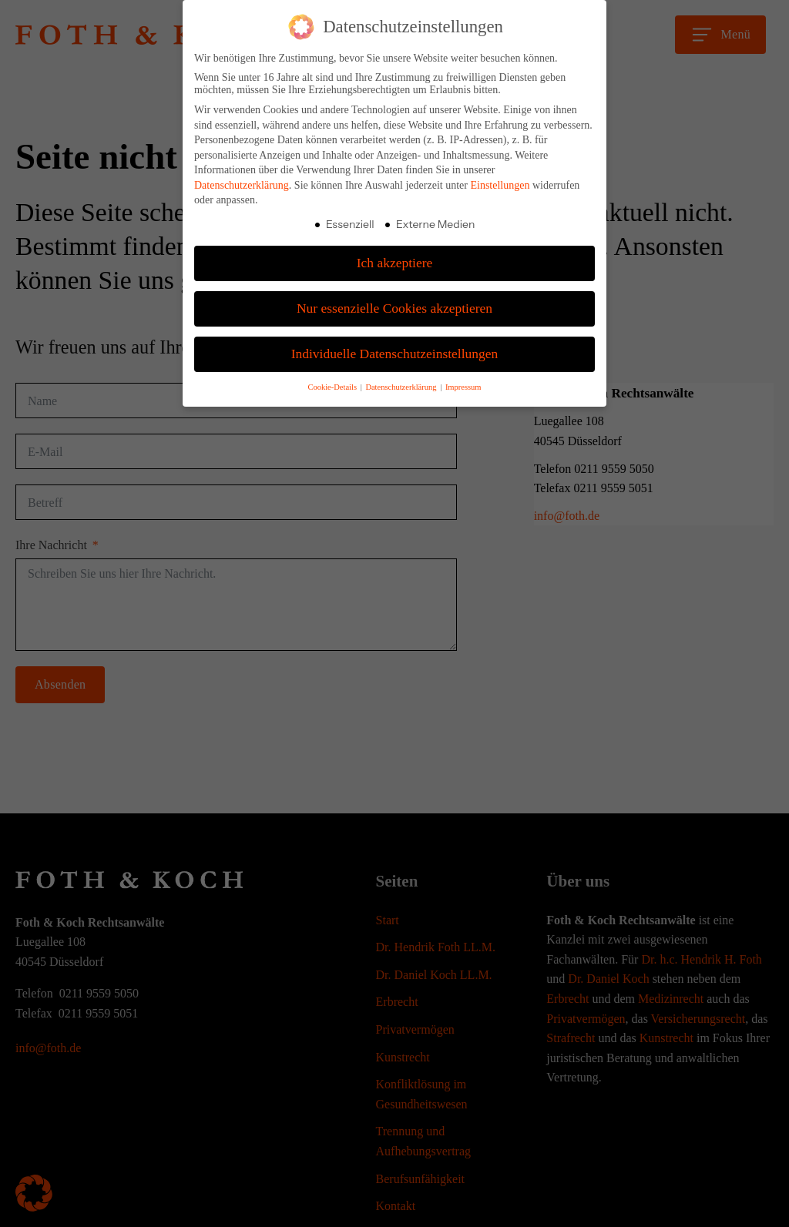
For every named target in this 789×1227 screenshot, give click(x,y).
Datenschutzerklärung (241, 185)
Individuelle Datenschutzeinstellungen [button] (395, 353)
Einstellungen (499, 185)
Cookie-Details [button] (332, 387)
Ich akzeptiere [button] (395, 262)
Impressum (463, 387)
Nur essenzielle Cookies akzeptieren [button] (394, 308)
